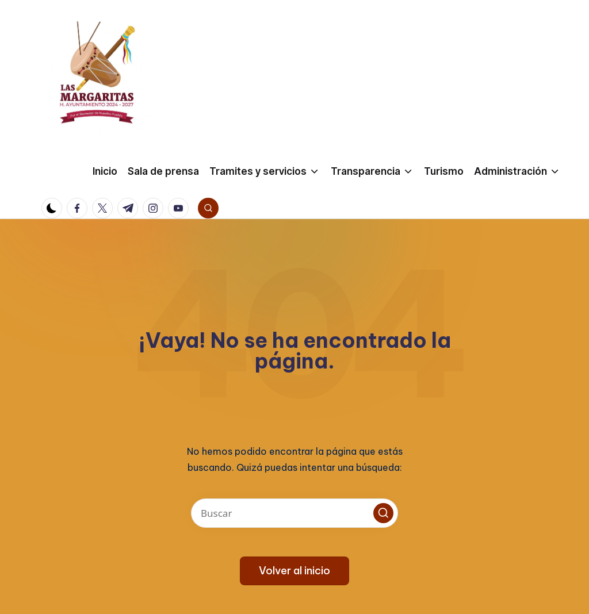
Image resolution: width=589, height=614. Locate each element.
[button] (383, 513)
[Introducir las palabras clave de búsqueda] (294, 513)
